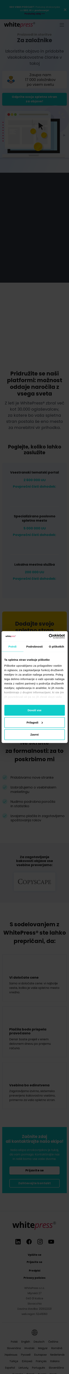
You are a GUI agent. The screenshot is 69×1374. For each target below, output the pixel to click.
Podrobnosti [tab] (34, 646)
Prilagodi (34, 722)
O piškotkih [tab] (56, 646)
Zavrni (34, 734)
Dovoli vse (34, 710)
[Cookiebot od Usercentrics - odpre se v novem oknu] (49, 636)
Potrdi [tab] (12, 646)
